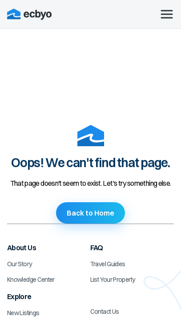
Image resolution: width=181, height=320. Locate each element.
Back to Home (90, 212)
